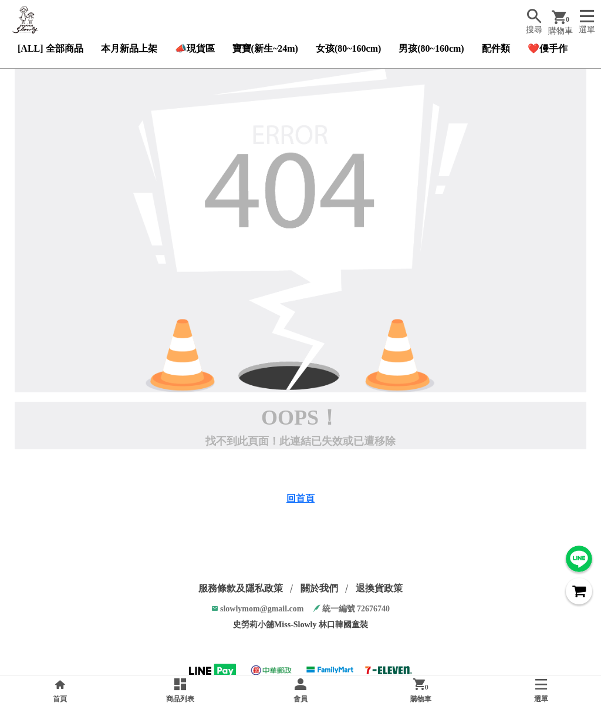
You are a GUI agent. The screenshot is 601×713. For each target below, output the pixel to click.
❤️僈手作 (548, 48)
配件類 (496, 48)
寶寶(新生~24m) (265, 48)
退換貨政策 (379, 588)
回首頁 (300, 498)
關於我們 (319, 588)
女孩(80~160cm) (348, 48)
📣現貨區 (195, 48)
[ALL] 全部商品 (50, 48)
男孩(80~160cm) (431, 48)
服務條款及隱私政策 (240, 588)
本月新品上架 (129, 48)
